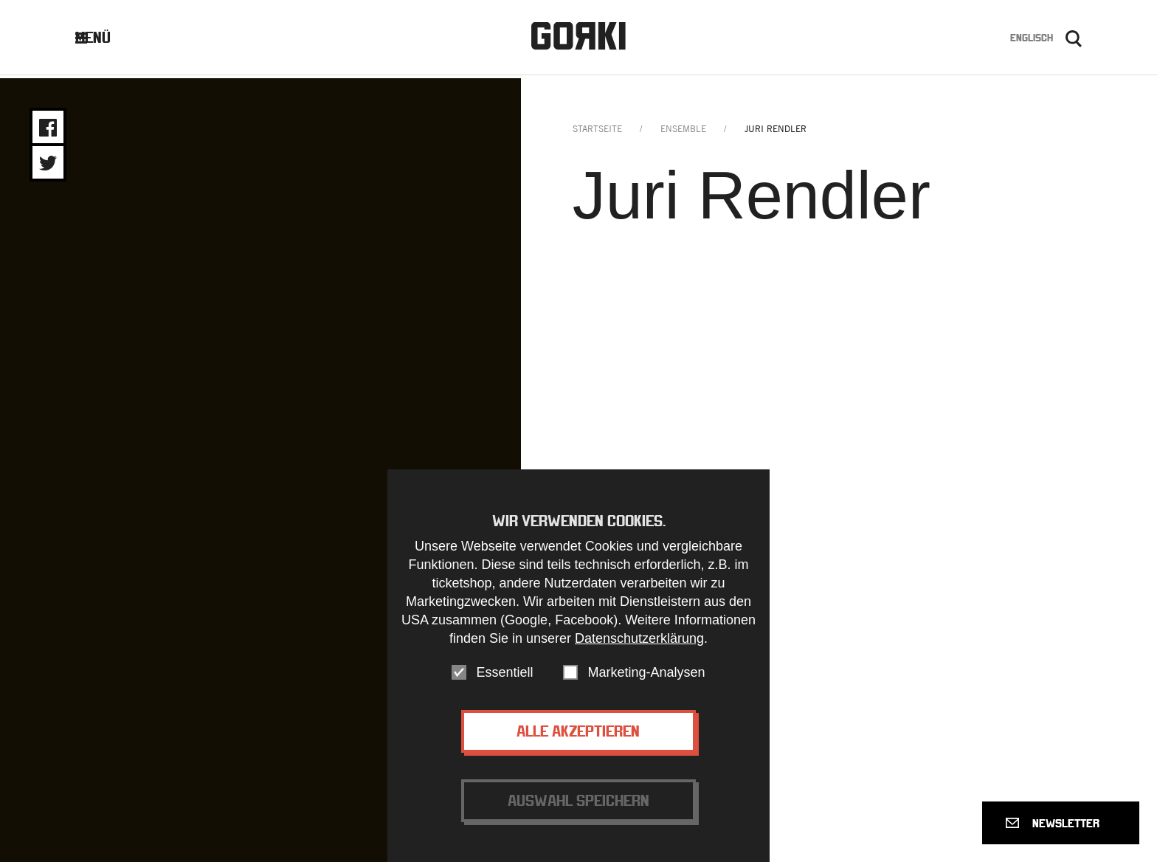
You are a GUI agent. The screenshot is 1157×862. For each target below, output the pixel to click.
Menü (104, 38)
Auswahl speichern (578, 800)
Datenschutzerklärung (639, 638)
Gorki (578, 37)
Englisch (1031, 38)
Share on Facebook (48, 128)
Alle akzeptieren (578, 731)
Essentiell (504, 672)
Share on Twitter (48, 163)
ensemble (683, 131)
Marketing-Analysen (646, 672)
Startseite (597, 131)
